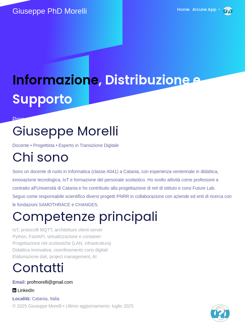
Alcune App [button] (204, 9)
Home (183, 9)
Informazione (55, 80)
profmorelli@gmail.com (50, 282)
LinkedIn (23, 290)
